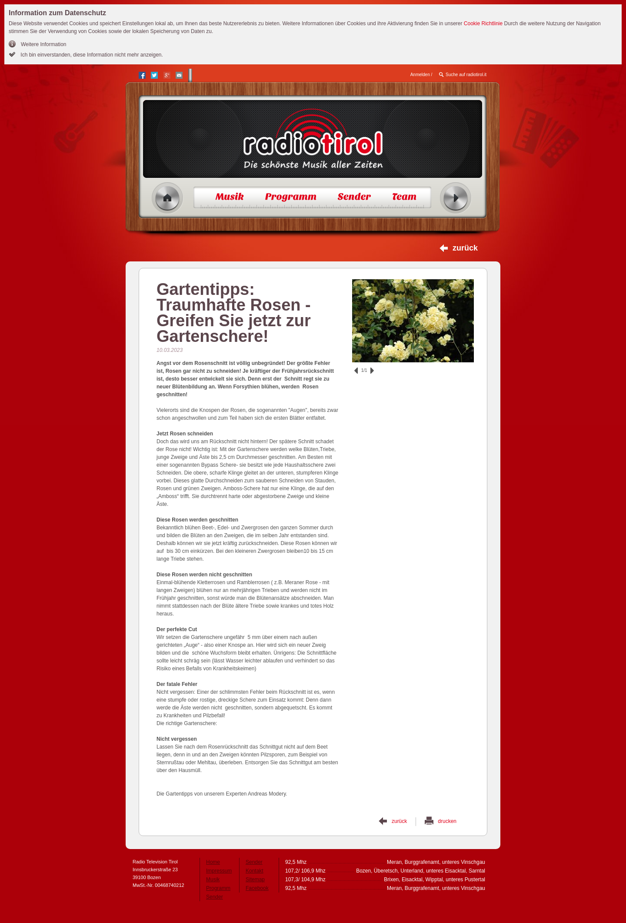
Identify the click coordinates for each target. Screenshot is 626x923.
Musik (213, 879)
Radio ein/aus (456, 198)
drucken (447, 821)
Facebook (257, 888)
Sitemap (255, 879)
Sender (214, 897)
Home (167, 198)
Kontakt (254, 871)
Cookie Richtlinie (483, 23)
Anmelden (420, 74)
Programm (218, 888)
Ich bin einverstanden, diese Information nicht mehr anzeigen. (91, 55)
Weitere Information (44, 44)
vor (372, 371)
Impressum (219, 871)
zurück (465, 248)
